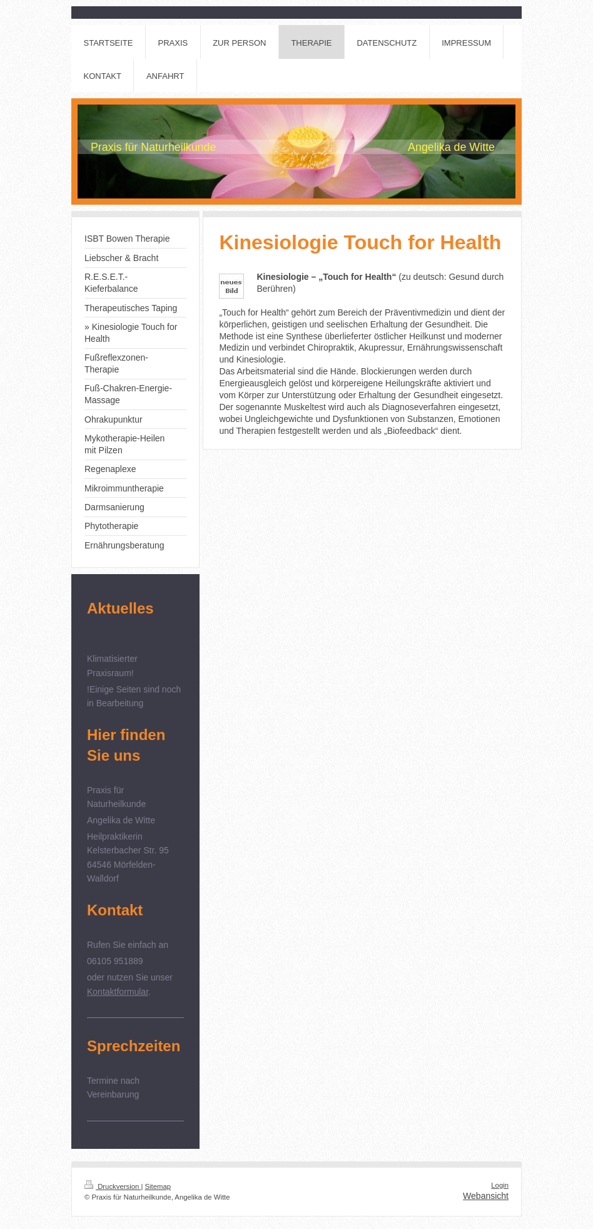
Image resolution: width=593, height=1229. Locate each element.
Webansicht (486, 1196)
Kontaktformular (117, 992)
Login (500, 1185)
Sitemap (158, 1186)
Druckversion (112, 1186)
